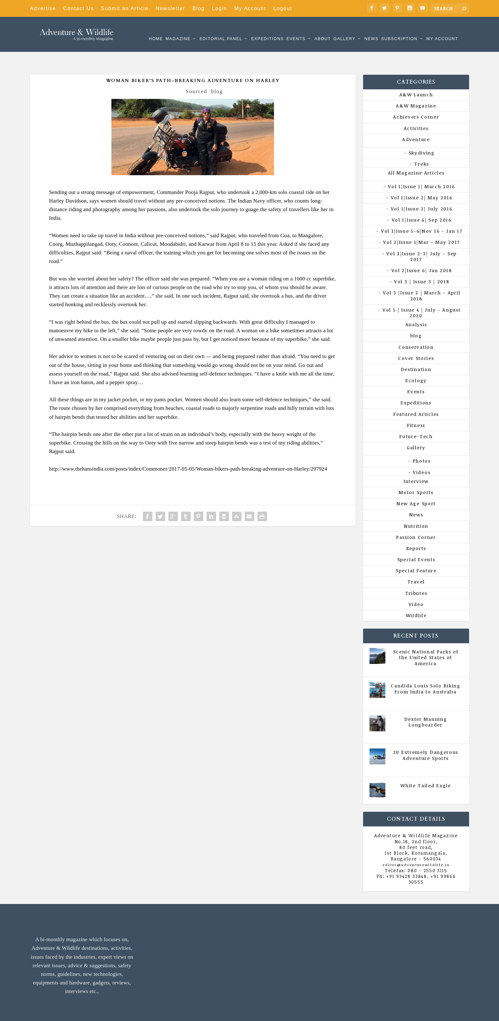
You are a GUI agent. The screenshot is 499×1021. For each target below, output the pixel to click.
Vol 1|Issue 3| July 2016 (422, 189)
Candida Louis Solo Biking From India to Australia (425, 669)
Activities (416, 109)
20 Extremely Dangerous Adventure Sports (425, 736)
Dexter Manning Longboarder (425, 702)
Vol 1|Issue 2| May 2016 (422, 178)
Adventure (416, 120)
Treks (421, 144)
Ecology (416, 361)
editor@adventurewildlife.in (416, 845)
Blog (199, 8)
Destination (416, 350)
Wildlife (416, 596)
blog (217, 72)
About (322, 30)
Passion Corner (416, 518)
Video (416, 585)
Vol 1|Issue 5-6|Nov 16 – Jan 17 (421, 212)
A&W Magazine (416, 86)
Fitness (416, 406)
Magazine (178, 30)
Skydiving (422, 133)
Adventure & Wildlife (96, 1011)
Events (296, 30)
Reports (416, 529)
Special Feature (416, 551)
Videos (421, 453)
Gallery (344, 30)
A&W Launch (416, 75)
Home (156, 30)
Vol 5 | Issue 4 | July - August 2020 (428, 681)
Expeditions (267, 30)
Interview (416, 462)
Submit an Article (125, 8)
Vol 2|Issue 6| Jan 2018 (421, 251)
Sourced (196, 72)
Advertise (43, 8)
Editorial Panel (221, 30)
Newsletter (170, 8)
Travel (416, 562)
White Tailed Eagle (425, 766)
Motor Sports (416, 473)
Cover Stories (416, 339)
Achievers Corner (416, 97)
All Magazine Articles (416, 153)
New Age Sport (416, 484)
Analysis (416, 305)
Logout (282, 8)
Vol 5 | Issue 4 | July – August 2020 (422, 293)
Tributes (416, 574)
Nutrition (416, 506)
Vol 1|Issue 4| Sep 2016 (422, 200)
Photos (422, 441)
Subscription (399, 30)
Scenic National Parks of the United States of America (426, 638)
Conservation (415, 327)
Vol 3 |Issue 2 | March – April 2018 (421, 276)
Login (219, 8)
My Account (250, 8)
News (371, 30)
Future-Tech (416, 417)
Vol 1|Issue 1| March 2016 (421, 167)
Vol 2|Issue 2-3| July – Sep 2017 (421, 237)
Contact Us (78, 8)
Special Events (416, 540)
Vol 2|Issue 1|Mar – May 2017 (421, 223)
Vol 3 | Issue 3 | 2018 (421, 262)
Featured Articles (416, 395)
